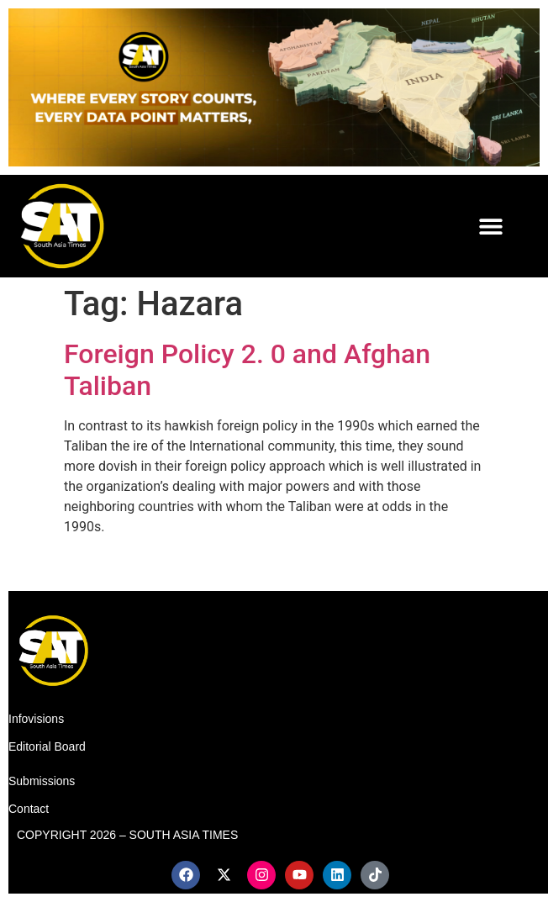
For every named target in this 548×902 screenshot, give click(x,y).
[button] (491, 226)
